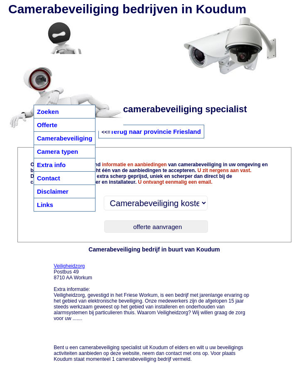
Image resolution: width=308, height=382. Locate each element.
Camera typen (57, 151)
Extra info (51, 164)
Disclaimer (52, 191)
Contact (48, 178)
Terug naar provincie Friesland (155, 131)
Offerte (47, 124)
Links (45, 204)
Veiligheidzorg (69, 266)
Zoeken (48, 111)
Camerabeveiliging (64, 138)
